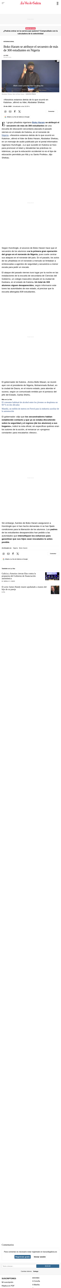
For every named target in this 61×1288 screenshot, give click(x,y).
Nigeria (5, 135)
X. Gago (12, 581)
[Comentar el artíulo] (52, 111)
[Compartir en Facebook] (15, 111)
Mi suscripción (7, 1282)
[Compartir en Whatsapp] (5, 111)
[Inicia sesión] (57, 3)
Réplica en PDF (8, 1286)
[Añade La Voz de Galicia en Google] (17, 117)
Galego (35, 1271)
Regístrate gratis (22, 1257)
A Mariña (36, 1285)
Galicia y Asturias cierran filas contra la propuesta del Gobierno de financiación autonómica (19, 576)
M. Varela (5, 581)
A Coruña (36, 1281)
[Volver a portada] (30, 3)
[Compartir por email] (10, 111)
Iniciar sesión (40, 1257)
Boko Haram (38, 122)
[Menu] (3, 3)
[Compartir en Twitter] (20, 111)
